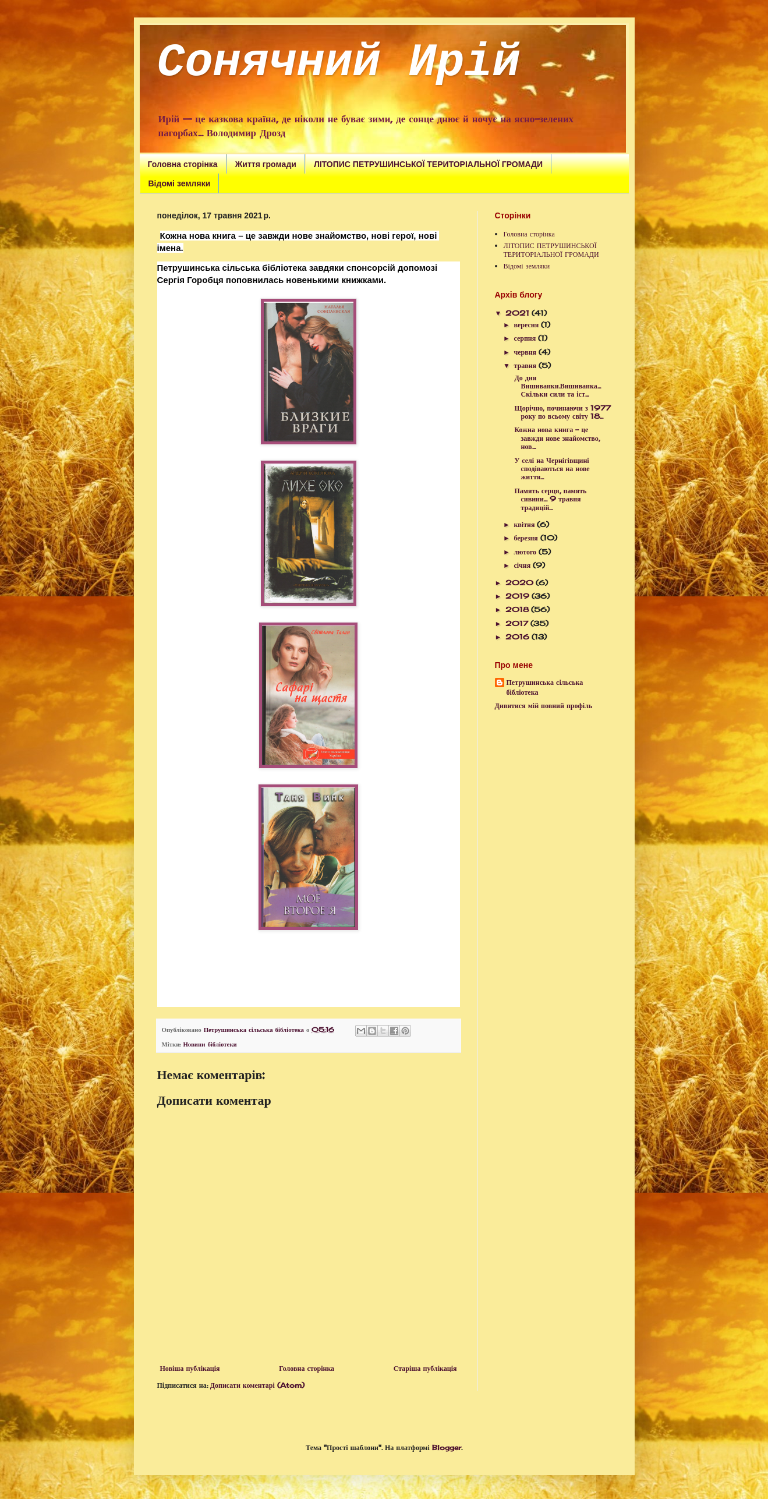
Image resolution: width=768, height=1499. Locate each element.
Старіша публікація (425, 1368)
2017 (517, 623)
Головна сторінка (183, 164)
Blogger (446, 1447)
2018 (518, 609)
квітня (525, 524)
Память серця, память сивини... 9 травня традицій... (549, 499)
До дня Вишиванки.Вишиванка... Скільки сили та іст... (556, 386)
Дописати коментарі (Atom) (257, 1385)
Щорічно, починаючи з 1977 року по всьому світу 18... (561, 412)
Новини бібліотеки (209, 1044)
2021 (518, 313)
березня (527, 537)
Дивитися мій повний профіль (544, 705)
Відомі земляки (179, 183)
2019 (518, 596)
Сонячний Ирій (339, 62)
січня (523, 565)
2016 (518, 636)
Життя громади (265, 164)
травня (526, 365)
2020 (520, 582)
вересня (527, 324)
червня (526, 352)
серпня (526, 338)
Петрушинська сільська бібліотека (545, 687)
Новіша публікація (190, 1368)
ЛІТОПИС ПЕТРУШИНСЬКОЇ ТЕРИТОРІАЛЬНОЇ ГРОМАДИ (428, 164)
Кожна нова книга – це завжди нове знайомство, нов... (556, 438)
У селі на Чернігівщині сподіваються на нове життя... (550, 469)
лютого (526, 551)
